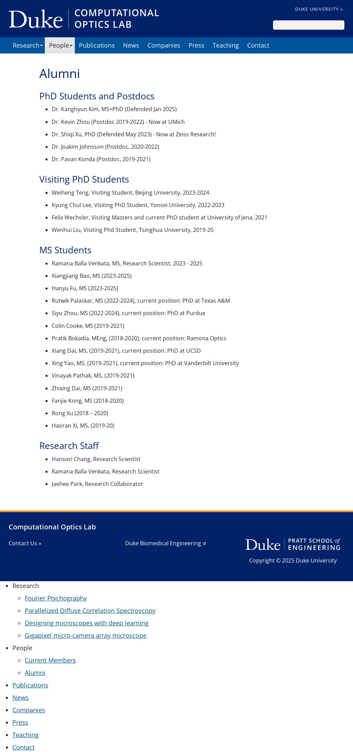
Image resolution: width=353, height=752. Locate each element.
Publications (97, 45)
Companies (164, 45)
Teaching (226, 45)
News (131, 45)
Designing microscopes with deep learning (87, 623)
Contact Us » (25, 543)
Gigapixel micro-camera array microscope (86, 635)
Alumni (35, 672)
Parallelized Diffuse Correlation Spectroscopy (90, 610)
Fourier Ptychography (56, 598)
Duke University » (319, 9)
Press (196, 45)
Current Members (50, 660)
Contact (258, 45)
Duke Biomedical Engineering (163, 543)
